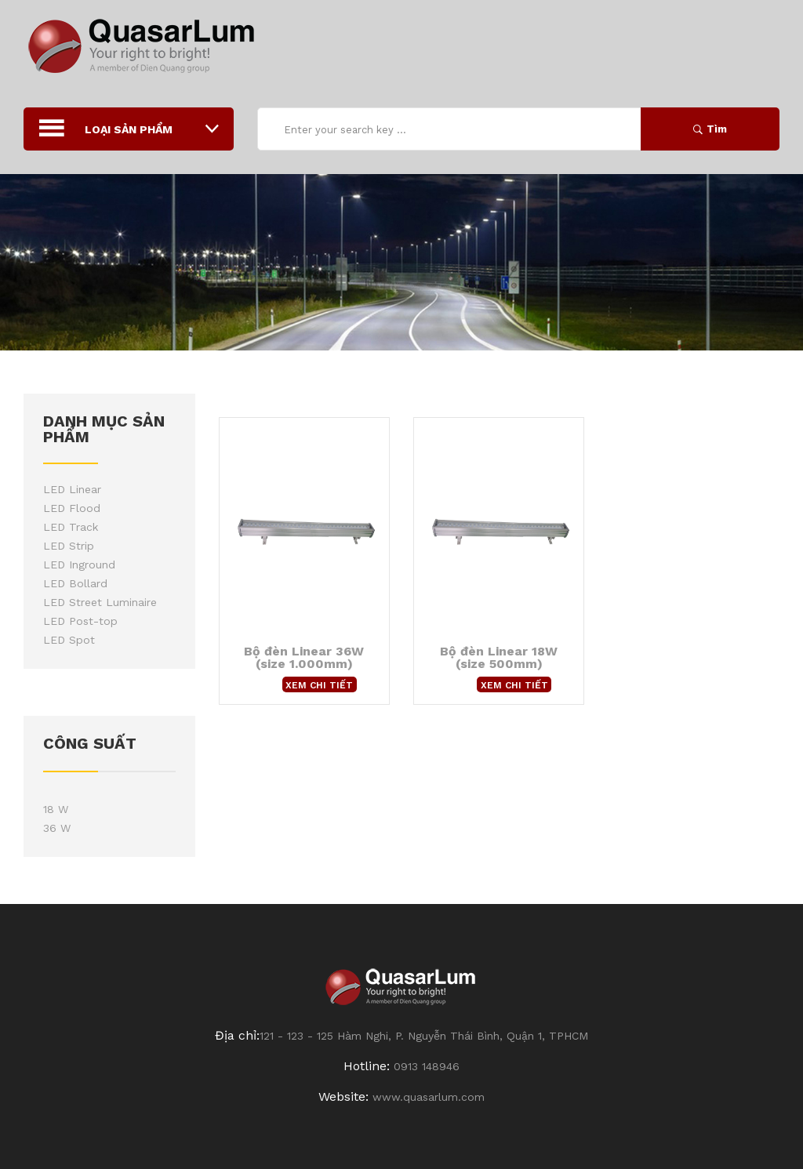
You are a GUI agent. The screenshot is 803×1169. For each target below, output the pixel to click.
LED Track (70, 527)
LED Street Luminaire (100, 602)
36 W (57, 828)
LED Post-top (80, 621)
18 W (55, 809)
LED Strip (68, 545)
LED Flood (71, 508)
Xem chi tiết (319, 685)
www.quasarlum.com (428, 1097)
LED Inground (79, 564)
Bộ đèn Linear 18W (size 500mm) (499, 657)
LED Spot (69, 640)
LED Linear (72, 489)
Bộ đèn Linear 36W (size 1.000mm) (304, 657)
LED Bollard (75, 583)
